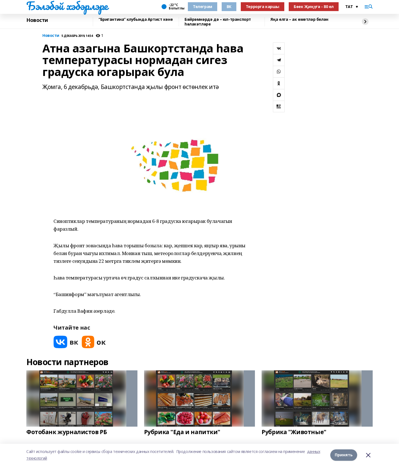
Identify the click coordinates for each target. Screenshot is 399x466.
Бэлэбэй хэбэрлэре (67, 5)
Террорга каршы (262, 6)
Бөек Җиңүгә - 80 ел (314, 6)
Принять (344, 454)
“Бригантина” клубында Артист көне (136, 19)
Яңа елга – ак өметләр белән (299, 19)
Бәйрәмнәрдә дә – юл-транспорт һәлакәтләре (218, 21)
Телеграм (202, 6)
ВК (229, 6)
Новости (37, 20)
